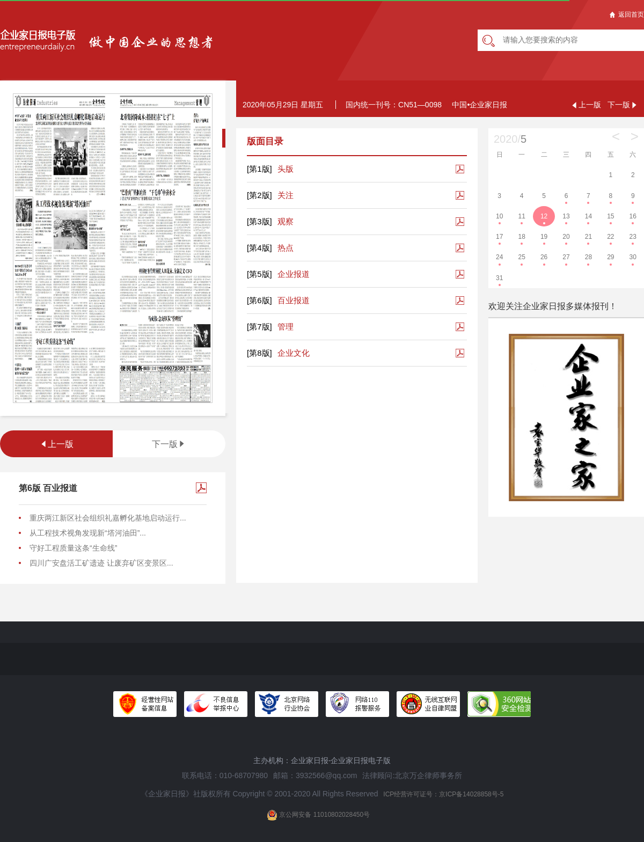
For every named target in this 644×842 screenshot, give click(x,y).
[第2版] (259, 195)
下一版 (169, 444)
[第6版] (259, 300)
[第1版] (259, 168)
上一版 (56, 444)
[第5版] (259, 274)
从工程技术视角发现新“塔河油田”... (88, 533)
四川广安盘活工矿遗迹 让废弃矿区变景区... (101, 563)
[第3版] (259, 221)
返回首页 (626, 14)
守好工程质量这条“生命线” (73, 548)
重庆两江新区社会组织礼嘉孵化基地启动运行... (108, 518)
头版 (270, 169)
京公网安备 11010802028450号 (318, 815)
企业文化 (278, 353)
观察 (270, 222)
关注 (270, 195)
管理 (270, 327)
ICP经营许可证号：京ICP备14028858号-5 (443, 794)
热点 (270, 248)
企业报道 (278, 274)
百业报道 (278, 300)
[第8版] (259, 352)
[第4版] (259, 247)
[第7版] (259, 326)
